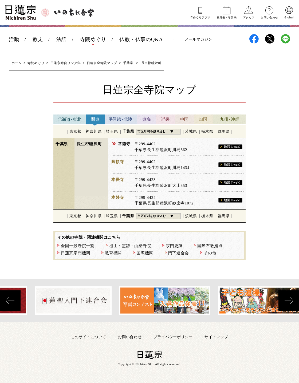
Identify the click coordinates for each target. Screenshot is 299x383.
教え (38, 39)
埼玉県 (112, 131)
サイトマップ (216, 336)
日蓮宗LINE (285, 39)
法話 (61, 39)
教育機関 (113, 253)
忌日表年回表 (227, 17)
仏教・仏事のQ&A (141, 39)
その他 (210, 253)
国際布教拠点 (209, 246)
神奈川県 (93, 131)
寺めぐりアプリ (200, 17)
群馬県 (224, 131)
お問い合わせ (269, 17)
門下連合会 (178, 253)
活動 (14, 39)
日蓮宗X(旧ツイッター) (269, 39)
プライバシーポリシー (173, 336)
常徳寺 (124, 144)
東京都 (75, 131)
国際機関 (144, 253)
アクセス (249, 17)
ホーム (16, 63)
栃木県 (207, 131)
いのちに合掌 (74, 12)
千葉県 (128, 63)
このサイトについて (88, 336)
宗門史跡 (174, 246)
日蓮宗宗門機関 (75, 253)
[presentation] (10, 300)
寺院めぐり (93, 39)
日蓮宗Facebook (254, 39)
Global (289, 17)
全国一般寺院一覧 (78, 246)
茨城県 (191, 131)
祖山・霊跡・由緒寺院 (130, 246)
